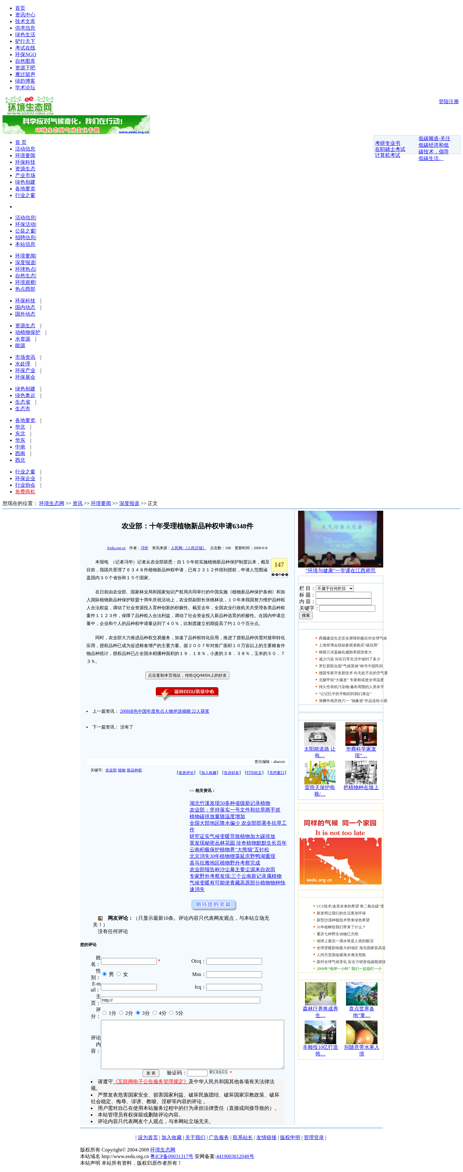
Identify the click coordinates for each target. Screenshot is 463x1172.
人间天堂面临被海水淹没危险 (341, 955)
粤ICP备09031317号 (171, 1159)
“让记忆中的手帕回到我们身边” (345, 694)
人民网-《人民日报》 (188, 548)
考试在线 (25, 48)
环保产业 (25, 370)
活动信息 (25, 149)
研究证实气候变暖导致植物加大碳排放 (232, 836)
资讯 (78, 503)
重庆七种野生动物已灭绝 (337, 934)
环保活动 (25, 224)
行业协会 (25, 485)
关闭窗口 (276, 772)
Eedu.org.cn (116, 548)
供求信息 (25, 28)
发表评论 (186, 772)
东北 (20, 433)
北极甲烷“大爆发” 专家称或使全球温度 (351, 680)
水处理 (22, 363)
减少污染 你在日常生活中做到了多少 (349, 659)
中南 (20, 446)
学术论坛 (25, 87)
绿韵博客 (25, 81)
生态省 (22, 402)
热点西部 (25, 289)
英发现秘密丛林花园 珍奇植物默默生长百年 (238, 843)
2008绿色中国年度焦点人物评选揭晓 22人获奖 (165, 711)
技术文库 (25, 21)
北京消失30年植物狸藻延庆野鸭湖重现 (232, 856)
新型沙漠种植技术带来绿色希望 (343, 920)
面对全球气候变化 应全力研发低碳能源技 (351, 962)
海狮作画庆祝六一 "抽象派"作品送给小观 (353, 701)
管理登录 (314, 1140)
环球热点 (25, 269)
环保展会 (25, 377)
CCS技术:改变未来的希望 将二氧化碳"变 (350, 906)
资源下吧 (25, 67)
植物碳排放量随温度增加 (217, 816)
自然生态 (25, 275)
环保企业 (25, 478)
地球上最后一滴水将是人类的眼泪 (345, 941)
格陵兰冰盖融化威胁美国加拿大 (345, 652)
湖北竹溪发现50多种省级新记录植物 (230, 803)
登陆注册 (449, 101)
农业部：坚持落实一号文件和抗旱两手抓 (235, 809)
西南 (20, 453)
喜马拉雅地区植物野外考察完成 (225, 863)
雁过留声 (25, 74)
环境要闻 (25, 155)
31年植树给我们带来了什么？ (341, 927)
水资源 (22, 339)
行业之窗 (25, 195)
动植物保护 (27, 332)
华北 (20, 427)
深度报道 (25, 262)
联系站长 (243, 1140)
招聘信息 (25, 237)
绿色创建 (25, 182)
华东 (20, 440)
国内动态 (25, 307)
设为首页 (148, 1140)
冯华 (144, 548)
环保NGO (25, 54)
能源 (20, 345)
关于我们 (195, 1140)
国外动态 (25, 314)
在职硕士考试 (390, 149)
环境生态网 (51, 503)
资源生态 (25, 168)
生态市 (22, 408)
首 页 (20, 142)
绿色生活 (25, 34)
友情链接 (266, 1140)
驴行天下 (25, 41)
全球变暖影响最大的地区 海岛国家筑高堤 (351, 948)
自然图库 (25, 61)
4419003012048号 (235, 1159)
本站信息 (25, 244)
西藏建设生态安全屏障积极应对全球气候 (353, 638)
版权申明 (290, 1140)
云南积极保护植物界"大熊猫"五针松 (229, 849)
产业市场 (25, 175)
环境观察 (25, 282)
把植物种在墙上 (361, 787)
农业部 (111, 770)
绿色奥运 (25, 395)
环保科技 (25, 162)
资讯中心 (25, 14)
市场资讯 (25, 357)
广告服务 (219, 1140)
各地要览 (25, 188)
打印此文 (254, 772)
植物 (122, 770)
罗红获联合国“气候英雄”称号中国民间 (351, 666)
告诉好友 (231, 772)
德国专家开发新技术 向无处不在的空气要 (353, 673)
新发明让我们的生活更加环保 (341, 913)
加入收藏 (208, 772)
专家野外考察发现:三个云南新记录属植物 (236, 876)
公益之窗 (25, 231)
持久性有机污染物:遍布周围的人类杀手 (351, 687)
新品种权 (134, 770)
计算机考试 (387, 155)
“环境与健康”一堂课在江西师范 (341, 570)
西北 (20, 460)
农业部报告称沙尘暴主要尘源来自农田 (232, 869)
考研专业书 (387, 143)
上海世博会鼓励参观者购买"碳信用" (349, 645)
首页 (20, 8)
